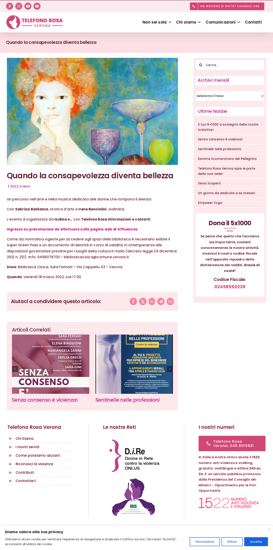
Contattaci (26, 480)
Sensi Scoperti (209, 183)
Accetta (256, 542)
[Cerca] (201, 65)
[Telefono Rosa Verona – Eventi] (92, 111)
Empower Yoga (210, 203)
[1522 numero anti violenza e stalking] (229, 499)
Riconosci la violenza (34, 464)
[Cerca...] (230, 65)
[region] (136, 538)
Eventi (25, 186)
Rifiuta (232, 542)
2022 (14, 186)
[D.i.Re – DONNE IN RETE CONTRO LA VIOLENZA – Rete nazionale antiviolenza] (133, 437)
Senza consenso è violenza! (45, 400)
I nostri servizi (27, 447)
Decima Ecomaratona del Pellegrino (227, 159)
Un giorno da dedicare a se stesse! (226, 193)
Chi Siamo (25, 438)
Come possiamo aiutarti (38, 455)
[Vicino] (268, 529)
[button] (15, 369)
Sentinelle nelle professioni (127, 400)
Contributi (25, 472)
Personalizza (205, 542)
